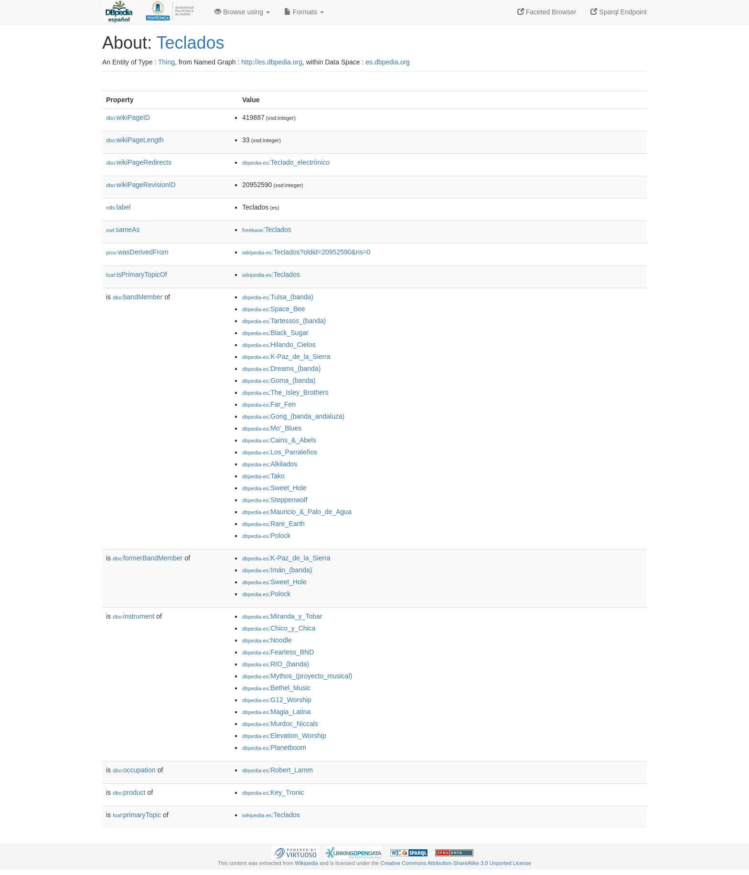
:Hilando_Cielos (278, 344)
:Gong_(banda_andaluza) (293, 416)
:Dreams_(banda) (281, 368)
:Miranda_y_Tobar (282, 616)
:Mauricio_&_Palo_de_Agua (297, 512)
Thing (166, 62)
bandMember (137, 297)
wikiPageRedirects (138, 162)
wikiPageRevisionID (141, 185)
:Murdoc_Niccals (280, 723)
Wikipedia (306, 863)
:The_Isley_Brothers (285, 392)
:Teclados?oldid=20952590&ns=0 (306, 252)
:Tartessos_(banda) (284, 321)
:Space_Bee (273, 309)
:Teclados (266, 229)
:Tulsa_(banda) (277, 297)
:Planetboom (274, 747)
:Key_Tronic (273, 792)
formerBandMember (147, 558)
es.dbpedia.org (387, 62)
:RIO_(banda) (275, 664)
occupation (134, 770)
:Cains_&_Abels (279, 440)
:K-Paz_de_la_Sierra (286, 356)
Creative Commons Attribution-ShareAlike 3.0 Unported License (455, 863)
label (118, 207)
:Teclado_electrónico (286, 162)
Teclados (190, 43)
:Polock (266, 535)
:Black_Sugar (275, 333)
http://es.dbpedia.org (271, 62)
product (129, 792)
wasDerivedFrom (137, 252)
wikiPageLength (135, 140)
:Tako (263, 476)
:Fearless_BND (278, 652)
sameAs (122, 229)
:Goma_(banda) (278, 380)
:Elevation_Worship (284, 735)
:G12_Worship (276, 700)
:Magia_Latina (276, 712)
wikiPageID (128, 117)
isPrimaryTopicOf (136, 274)
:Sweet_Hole (274, 488)
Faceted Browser (547, 12)
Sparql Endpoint (618, 12)
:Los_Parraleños (279, 452)
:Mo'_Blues (271, 428)
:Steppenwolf (274, 500)
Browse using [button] (242, 12)
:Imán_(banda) (277, 570)
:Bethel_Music (276, 688)
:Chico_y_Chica (278, 628)
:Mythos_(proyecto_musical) (297, 676)
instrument (133, 616)
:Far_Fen (269, 404)
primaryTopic (137, 815)
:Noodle (267, 640)
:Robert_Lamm (277, 770)
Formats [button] (304, 12)
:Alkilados (269, 464)
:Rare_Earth (273, 523)
